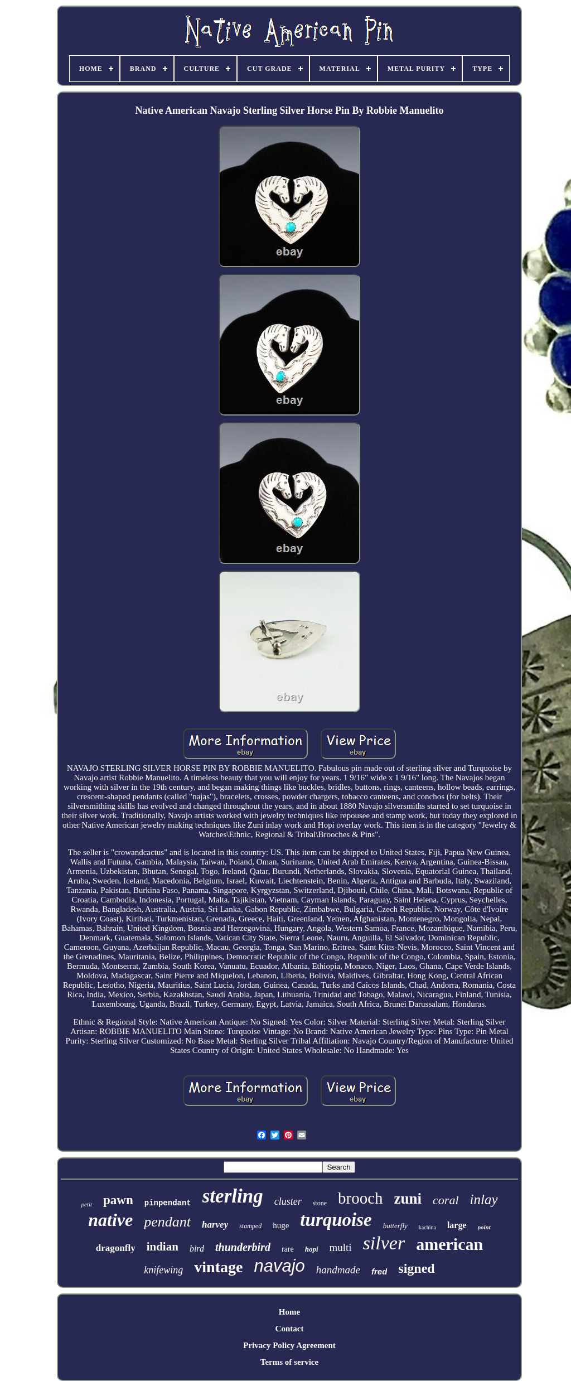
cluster (288, 1201)
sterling (232, 1196)
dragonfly (116, 1248)
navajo (279, 1266)
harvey (215, 1224)
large (457, 1225)
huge (281, 1225)
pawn (118, 1200)
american (449, 1244)
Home (289, 1311)
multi (341, 1247)
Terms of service (289, 1362)
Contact (289, 1328)
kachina (427, 1227)
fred (379, 1271)
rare (288, 1249)
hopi (311, 1249)
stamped (250, 1226)
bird (197, 1248)
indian (162, 1246)
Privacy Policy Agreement (289, 1345)
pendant (167, 1222)
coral (445, 1200)
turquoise (335, 1220)
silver (384, 1243)
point (484, 1227)
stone (320, 1203)
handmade (338, 1270)
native (110, 1220)
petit (86, 1204)
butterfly (395, 1225)
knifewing (163, 1270)
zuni (408, 1198)
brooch (360, 1198)
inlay (484, 1199)
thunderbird (242, 1247)
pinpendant (167, 1203)
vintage (218, 1267)
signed (416, 1268)
